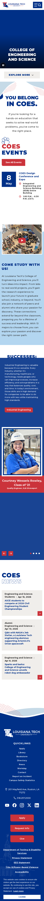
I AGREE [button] (22, 897)
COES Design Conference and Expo (29, 176)
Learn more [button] (18, 891)
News (22, 764)
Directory (22, 760)
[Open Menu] (37, 5)
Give (22, 838)
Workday (22, 768)
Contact (22, 772)
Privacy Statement (22, 858)
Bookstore (22, 756)
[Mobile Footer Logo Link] (22, 731)
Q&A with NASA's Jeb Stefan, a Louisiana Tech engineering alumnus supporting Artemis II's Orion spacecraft (18, 638)
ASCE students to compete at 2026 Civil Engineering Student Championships (17, 604)
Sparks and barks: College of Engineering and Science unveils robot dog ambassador (18, 668)
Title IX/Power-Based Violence (22, 867)
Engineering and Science (18, 594)
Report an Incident (22, 776)
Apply (22, 748)
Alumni (8, 623)
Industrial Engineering (19, 410)
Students (10, 597)
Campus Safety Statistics (22, 780)
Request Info (22, 828)
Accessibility (22, 872)
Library (22, 752)
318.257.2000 (24, 798)
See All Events (13, 162)
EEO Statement (22, 863)
